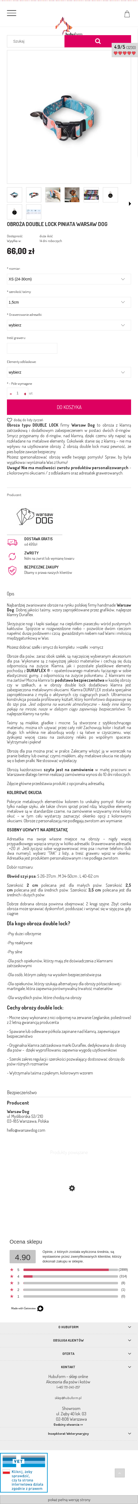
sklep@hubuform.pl (68, 1398)
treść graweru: (16, 338)
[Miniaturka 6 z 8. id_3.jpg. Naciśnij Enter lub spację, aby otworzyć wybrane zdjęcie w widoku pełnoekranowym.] (110, 194)
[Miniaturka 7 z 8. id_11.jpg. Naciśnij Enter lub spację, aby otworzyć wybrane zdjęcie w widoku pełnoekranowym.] (14, 211)
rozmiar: (14, 268)
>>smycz (96, 647)
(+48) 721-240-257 (68, 1387)
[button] (130, 204)
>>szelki (82, 647)
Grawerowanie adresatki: (24, 314)
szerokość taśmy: (19, 291)
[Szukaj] (97, 41)
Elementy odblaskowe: (21, 361)
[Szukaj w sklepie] (37, 41)
